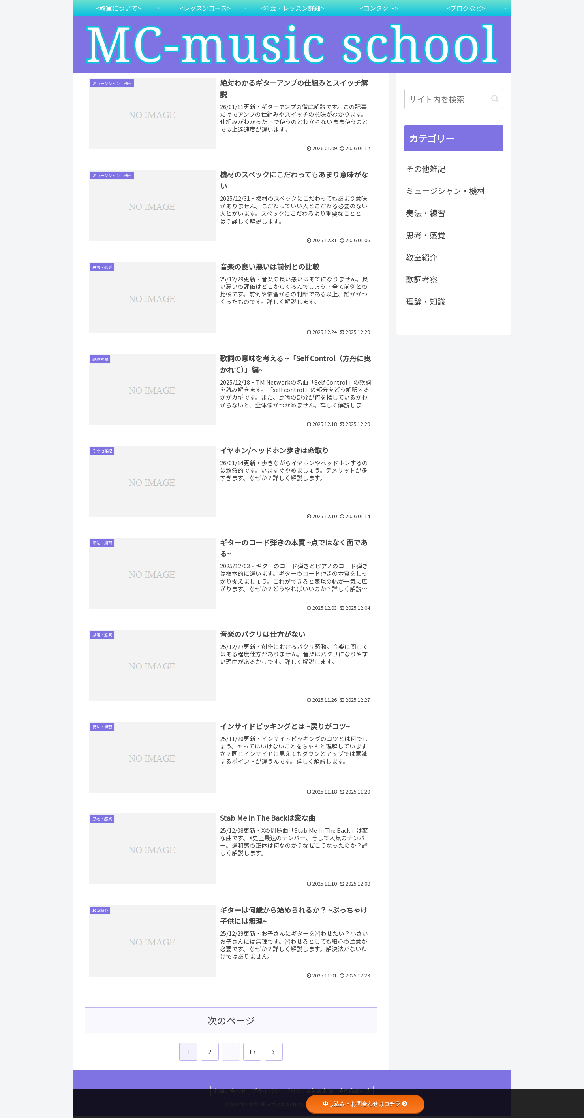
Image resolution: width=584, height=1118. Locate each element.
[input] (453, 99)
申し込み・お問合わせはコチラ (365, 1103)
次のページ (231, 1023)
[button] (495, 98)
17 (252, 1054)
